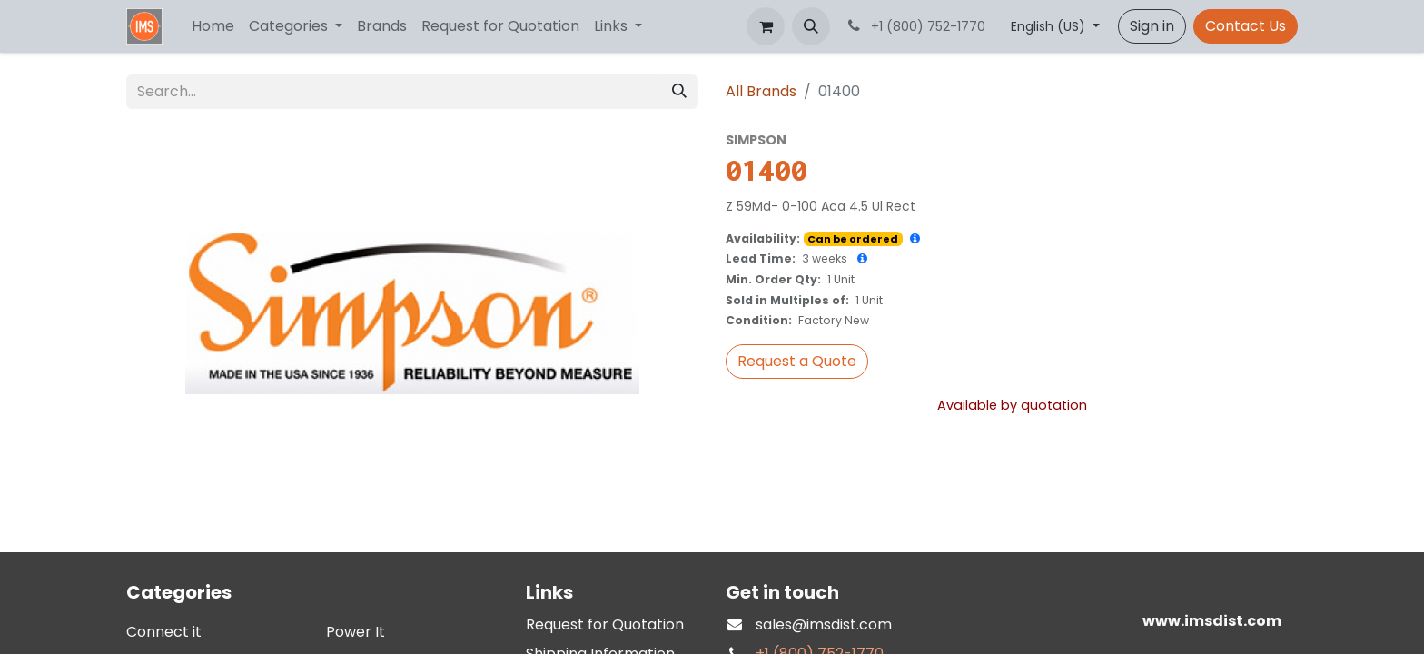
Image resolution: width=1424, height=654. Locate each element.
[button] (811, 26)
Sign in (1152, 25)
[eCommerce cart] (766, 26)
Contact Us (1245, 25)
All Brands (761, 91)
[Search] (679, 91)
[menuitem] (213, 26)
